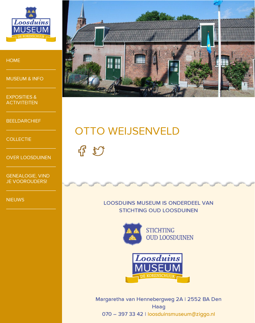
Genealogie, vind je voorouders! (28, 178)
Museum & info (24, 79)
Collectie (18, 139)
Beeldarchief (23, 121)
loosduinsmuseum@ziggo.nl (181, 314)
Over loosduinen (28, 157)
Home (13, 60)
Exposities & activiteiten (22, 99)
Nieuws (15, 200)
